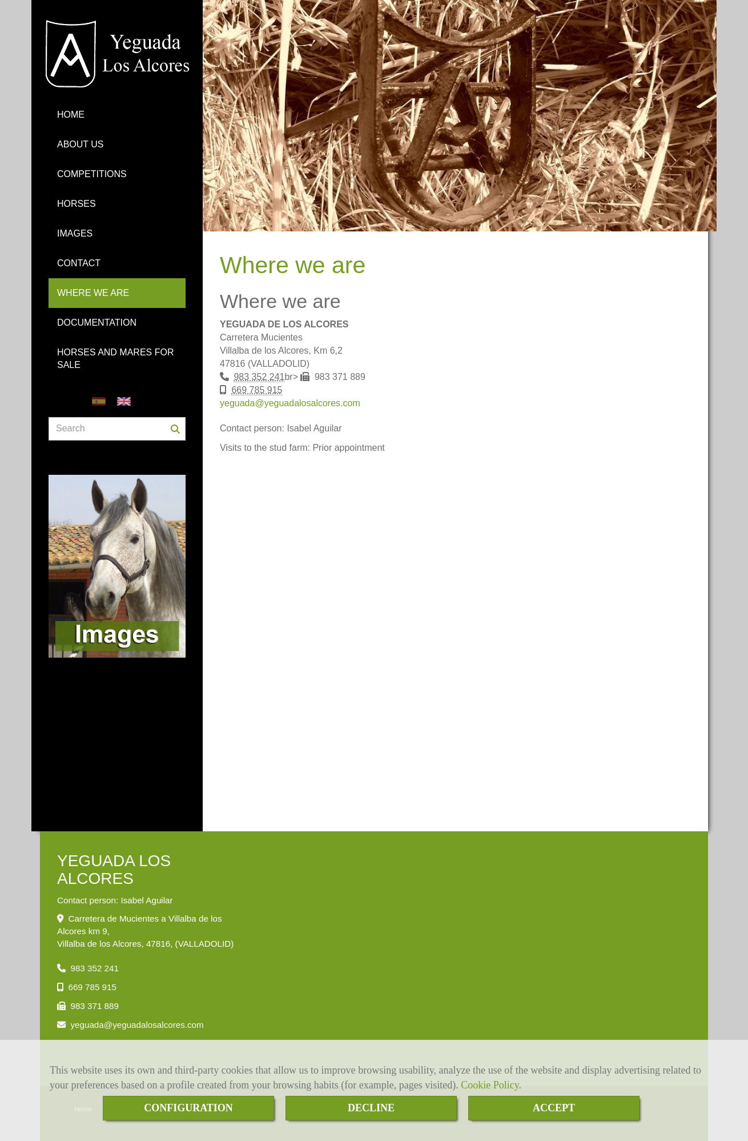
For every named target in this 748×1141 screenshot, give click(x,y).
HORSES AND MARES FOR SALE (115, 358)
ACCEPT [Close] (554, 1108)
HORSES (76, 204)
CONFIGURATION (188, 1108)
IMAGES (75, 233)
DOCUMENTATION (96, 322)
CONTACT (78, 263)
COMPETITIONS (92, 174)
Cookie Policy (489, 1085)
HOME (71, 114)
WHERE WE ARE (93, 293)
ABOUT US (80, 144)
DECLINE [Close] (371, 1108)
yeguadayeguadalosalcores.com (290, 403)
